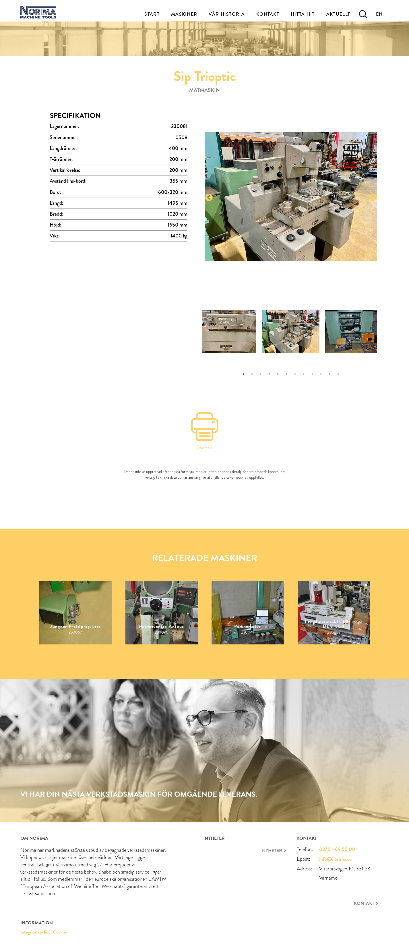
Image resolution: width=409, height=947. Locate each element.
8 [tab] (304, 374)
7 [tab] (295, 374)
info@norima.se (335, 859)
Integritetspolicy (35, 932)
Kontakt (267, 14)
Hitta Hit (303, 14)
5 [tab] (278, 374)
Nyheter (272, 850)
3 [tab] (260, 374)
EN (379, 14)
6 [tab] (286, 374)
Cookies (60, 932)
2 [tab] (252, 374)
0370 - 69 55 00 (337, 849)
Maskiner (184, 14)
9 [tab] (312, 374)
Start (152, 14)
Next (372, 197)
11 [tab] (329, 374)
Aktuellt (338, 14)
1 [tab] (243, 374)
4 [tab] (269, 374)
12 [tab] (338, 374)
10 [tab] (321, 374)
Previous (209, 197)
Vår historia (227, 14)
